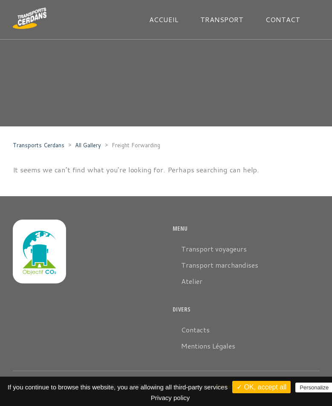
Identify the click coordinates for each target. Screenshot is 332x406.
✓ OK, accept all (261, 387)
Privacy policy (170, 397)
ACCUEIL (163, 19)
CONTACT (283, 19)
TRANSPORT (221, 19)
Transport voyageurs (214, 249)
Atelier (191, 281)
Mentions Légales (208, 346)
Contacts (195, 330)
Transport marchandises (219, 265)
